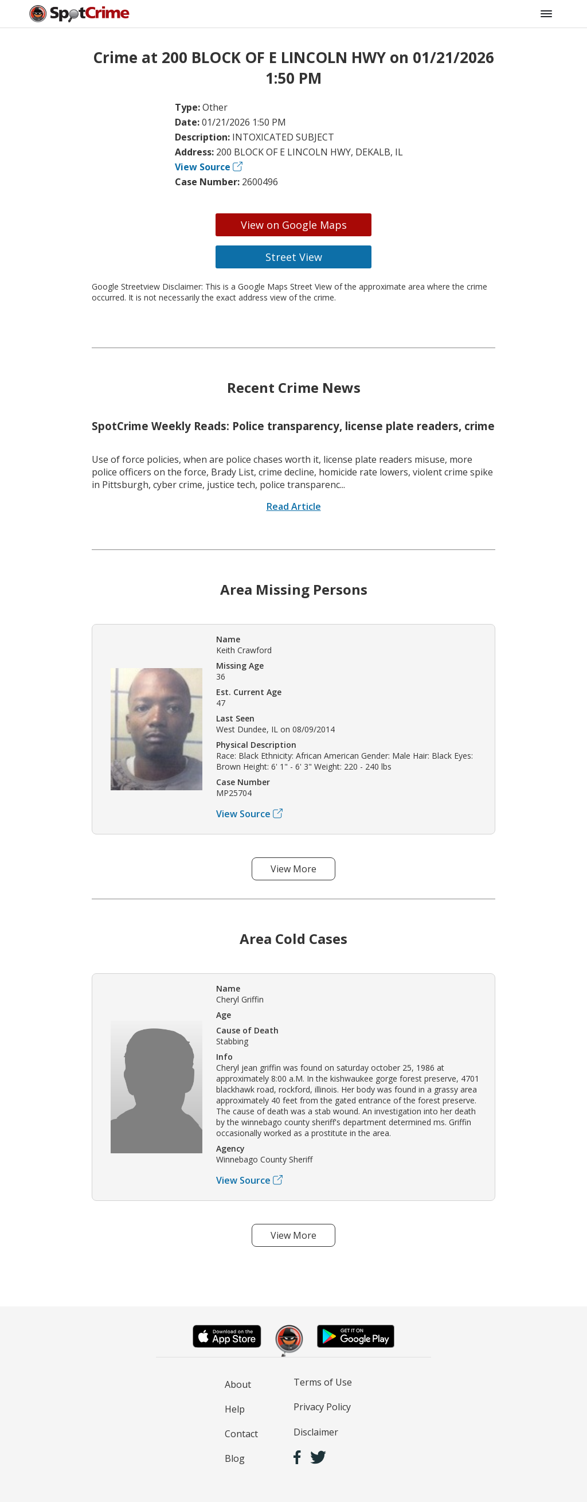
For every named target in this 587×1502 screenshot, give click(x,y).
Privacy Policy (322, 1406)
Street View (293, 257)
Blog (235, 1458)
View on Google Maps (294, 225)
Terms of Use (323, 1382)
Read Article (294, 506)
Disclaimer (316, 1432)
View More (293, 869)
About (238, 1384)
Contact (241, 1433)
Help (235, 1409)
